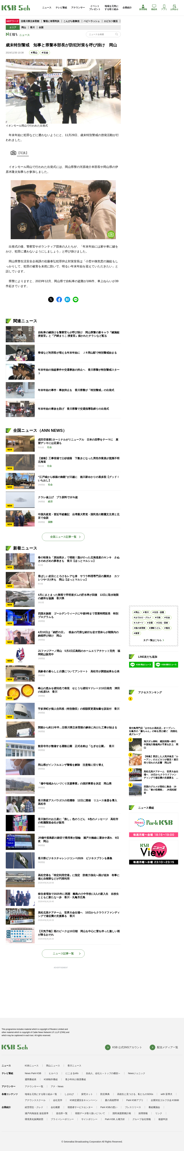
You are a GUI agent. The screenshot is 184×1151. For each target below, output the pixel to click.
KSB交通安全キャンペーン (83, 1100)
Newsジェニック (136, 1073)
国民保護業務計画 (122, 1113)
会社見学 (57, 1100)
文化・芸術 (163, 623)
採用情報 (143, 7)
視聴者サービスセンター (80, 1107)
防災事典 (105, 1094)
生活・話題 (159, 612)
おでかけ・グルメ (143, 617)
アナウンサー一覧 (34, 1086)
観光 (168, 628)
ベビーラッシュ (92, 21)
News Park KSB (33, 1073)
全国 (41, 27)
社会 (46, 52)
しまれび (69, 1094)
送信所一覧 (62, 1113)
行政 (159, 617)
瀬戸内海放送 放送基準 (36, 1113)
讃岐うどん (156, 628)
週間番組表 (30, 1079)
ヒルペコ (53, 1073)
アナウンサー (78, 7)
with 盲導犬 (166, 1094)
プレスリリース (133, 1107)
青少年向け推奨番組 (75, 1079)
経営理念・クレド (34, 1107)
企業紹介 (127, 7)
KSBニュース (32, 1065)
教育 (137, 633)
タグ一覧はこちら (152, 640)
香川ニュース (74, 1065)
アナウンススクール (35, 1100)
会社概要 (55, 1107)
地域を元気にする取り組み (111, 7)
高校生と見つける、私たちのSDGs (135, 1094)
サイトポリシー (89, 1119)
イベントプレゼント (95, 7)
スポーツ (139, 623)
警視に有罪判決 (51, 21)
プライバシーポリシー (62, 1119)
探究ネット (87, 1094)
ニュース (46, 7)
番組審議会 (154, 1107)
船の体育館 (140, 628)
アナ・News (57, 1086)
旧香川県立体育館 (30, 21)
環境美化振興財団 (34, 1119)
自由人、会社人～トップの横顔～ (103, 1073)
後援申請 (163, 1119)
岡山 (23, 27)
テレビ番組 (61, 7)
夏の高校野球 (112, 1100)
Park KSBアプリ (134, 1100)
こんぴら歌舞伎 (71, 21)
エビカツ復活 (111, 21)
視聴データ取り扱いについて (90, 1113)
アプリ (164, 7)
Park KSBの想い (108, 1107)
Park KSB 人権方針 (115, 1119)
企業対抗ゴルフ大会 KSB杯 (165, 1100)
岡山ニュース (53, 1065)
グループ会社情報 (141, 1119)
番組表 (154, 7)
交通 (151, 623)
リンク (158, 1113)
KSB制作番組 (51, 1079)
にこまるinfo (72, 1073)
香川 (32, 27)
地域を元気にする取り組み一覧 (41, 1094)
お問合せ (174, 7)
